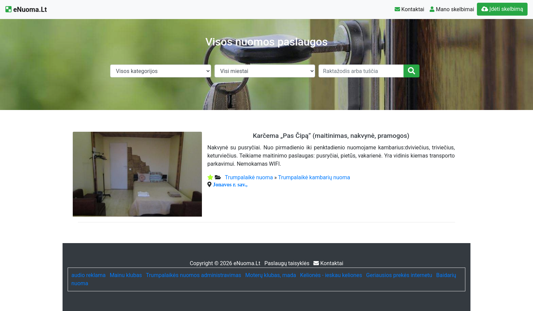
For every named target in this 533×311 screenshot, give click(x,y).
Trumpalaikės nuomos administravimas (193, 275)
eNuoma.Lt (26, 9)
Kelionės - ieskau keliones (331, 275)
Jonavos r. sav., (230, 184)
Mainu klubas (126, 275)
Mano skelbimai (452, 9)
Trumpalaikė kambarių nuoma (314, 177)
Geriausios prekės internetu (399, 275)
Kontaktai (410, 9)
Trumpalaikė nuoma (249, 177)
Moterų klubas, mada (270, 275)
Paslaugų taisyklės (287, 263)
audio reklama (88, 275)
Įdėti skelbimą (502, 9)
